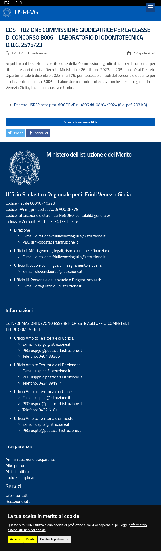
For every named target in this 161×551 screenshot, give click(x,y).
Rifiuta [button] (30, 539)
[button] (15, 133)
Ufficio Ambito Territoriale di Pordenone (47, 365)
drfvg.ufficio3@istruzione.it (58, 286)
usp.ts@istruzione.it (52, 424)
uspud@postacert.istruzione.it (56, 404)
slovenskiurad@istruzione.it (58, 271)
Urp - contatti (17, 495)
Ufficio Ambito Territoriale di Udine (43, 391)
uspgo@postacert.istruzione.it (56, 350)
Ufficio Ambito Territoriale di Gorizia (44, 338)
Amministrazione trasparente (30, 459)
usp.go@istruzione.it (52, 344)
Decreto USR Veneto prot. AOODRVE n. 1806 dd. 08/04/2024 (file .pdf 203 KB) (80, 105)
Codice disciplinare (21, 477)
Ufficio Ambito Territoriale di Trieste (43, 418)
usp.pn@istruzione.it (52, 371)
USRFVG (26, 11)
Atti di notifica (17, 471)
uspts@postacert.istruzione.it (56, 430)
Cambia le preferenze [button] (54, 539)
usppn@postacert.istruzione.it (56, 377)
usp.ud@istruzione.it (52, 397)
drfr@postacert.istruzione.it (54, 242)
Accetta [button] (15, 539)
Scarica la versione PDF (80, 122)
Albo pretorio (16, 465)
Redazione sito (18, 501)
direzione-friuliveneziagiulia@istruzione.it (70, 236)
